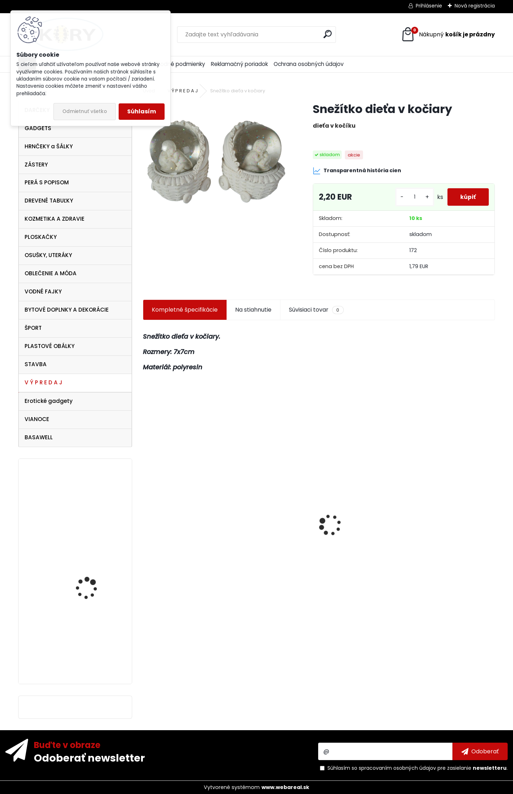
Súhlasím (141, 111)
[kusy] (412, 197)
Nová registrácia (475, 5)
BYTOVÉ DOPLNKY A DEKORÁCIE (67, 309)
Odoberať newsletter (89, 757)
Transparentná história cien (357, 171)
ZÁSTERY (36, 164)
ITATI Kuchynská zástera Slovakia (271, 545)
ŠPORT (33, 328)
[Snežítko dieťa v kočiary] (216, 155)
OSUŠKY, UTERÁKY (48, 255)
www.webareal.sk (285, 787)
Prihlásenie (429, 5)
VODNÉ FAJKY (43, 291)
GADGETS (38, 128)
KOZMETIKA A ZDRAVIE (54, 218)
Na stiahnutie (253, 310)
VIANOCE (37, 419)
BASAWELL (39, 437)
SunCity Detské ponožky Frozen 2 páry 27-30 (181, 552)
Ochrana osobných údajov (309, 64)
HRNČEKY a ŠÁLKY (49, 146)
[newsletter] (480, 751)
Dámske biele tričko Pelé (95, 587)
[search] (327, 34)
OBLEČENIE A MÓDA (51, 273)
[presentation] (147, 512)
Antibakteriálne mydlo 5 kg (449, 556)
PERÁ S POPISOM (47, 182)
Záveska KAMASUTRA (91, 633)
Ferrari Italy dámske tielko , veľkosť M (90, 510)
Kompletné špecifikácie (185, 310)
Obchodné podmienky (175, 64)
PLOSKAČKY (41, 237)
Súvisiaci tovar (316, 310)
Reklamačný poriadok (239, 64)
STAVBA (36, 364)
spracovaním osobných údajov (397, 768)
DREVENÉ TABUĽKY (49, 200)
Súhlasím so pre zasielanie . (417, 768)
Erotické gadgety (49, 401)
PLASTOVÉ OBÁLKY (49, 346)
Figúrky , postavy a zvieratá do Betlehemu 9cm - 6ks (358, 555)
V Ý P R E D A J (43, 382)
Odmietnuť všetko (84, 111)
